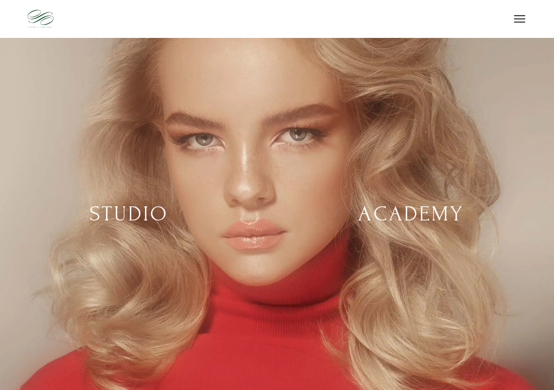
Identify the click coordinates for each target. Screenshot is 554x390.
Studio (129, 214)
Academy (411, 214)
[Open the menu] (519, 19)
